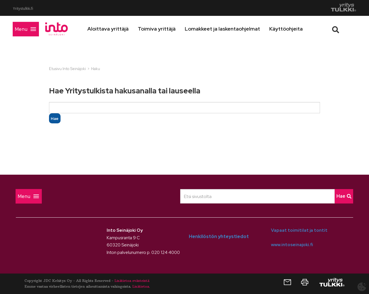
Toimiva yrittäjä (166, 28)
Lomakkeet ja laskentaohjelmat (232, 28)
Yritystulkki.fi (23, 9)
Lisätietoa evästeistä (131, 280)
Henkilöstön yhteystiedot (219, 236)
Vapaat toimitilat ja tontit (299, 230)
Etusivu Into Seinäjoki (67, 68)
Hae (343, 196)
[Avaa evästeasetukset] (361, 286)
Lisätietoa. (141, 286)
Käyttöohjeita (295, 28)
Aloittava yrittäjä (117, 28)
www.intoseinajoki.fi (292, 245)
